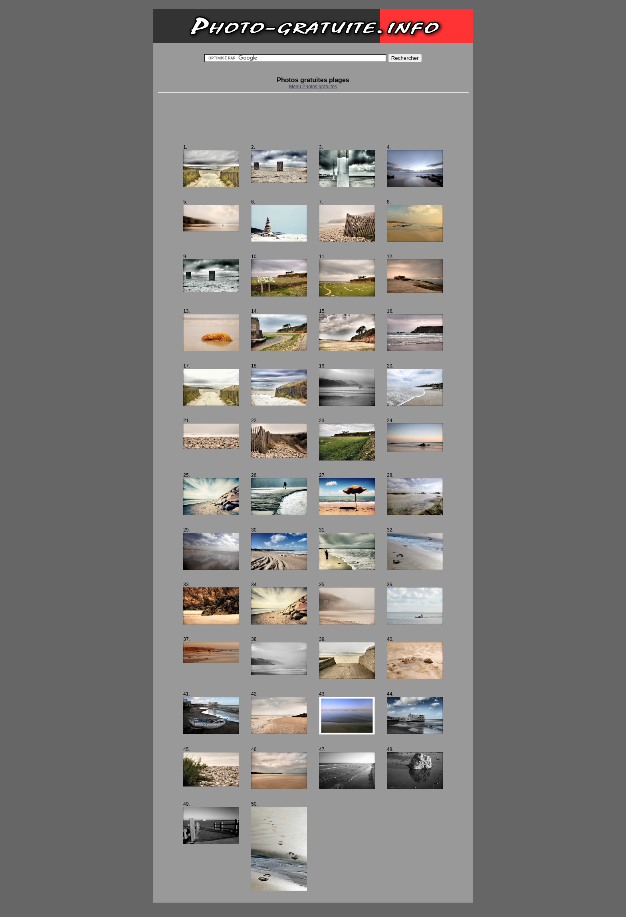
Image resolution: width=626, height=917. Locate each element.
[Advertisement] (313, 118)
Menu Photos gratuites (313, 86)
